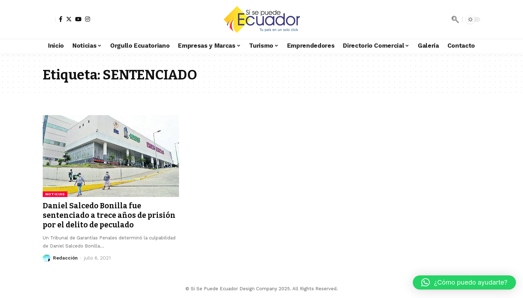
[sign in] (49, 19)
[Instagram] (87, 19)
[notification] (444, 19)
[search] (455, 19)
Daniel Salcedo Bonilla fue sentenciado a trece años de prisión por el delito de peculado (109, 215)
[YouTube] (78, 19)
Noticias (55, 194)
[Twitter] (68, 19)
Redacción (65, 258)
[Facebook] (60, 19)
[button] (464, 282)
